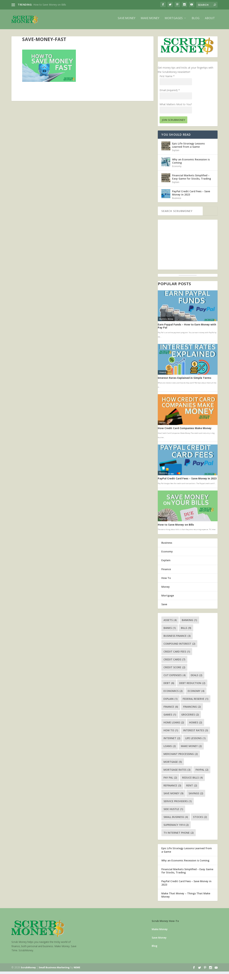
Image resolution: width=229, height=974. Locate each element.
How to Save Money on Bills (49, 4)
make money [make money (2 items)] (191, 748)
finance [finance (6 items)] (171, 709)
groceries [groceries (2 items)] (190, 717)
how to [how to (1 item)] (171, 732)
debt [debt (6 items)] (169, 685)
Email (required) (170, 92)
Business (176, 200)
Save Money (126, 21)
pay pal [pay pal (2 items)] (170, 780)
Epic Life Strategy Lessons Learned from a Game (188, 147)
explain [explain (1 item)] (170, 701)
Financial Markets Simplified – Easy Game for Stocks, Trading (191, 179)
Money (165, 589)
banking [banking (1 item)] (189, 622)
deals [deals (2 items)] (196, 677)
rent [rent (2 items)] (191, 788)
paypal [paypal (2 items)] (202, 772)
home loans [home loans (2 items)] (174, 725)
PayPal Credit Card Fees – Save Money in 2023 (191, 195)
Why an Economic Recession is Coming (191, 163)
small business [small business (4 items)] (176, 819)
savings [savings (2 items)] (196, 795)
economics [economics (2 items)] (173, 693)
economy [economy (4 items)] (196, 693)
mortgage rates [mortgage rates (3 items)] (177, 772)
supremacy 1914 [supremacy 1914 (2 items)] (176, 827)
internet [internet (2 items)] (172, 740)
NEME (77, 969)
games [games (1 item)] (170, 717)
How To (166, 580)
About (210, 21)
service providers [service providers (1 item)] (178, 803)
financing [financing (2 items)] (192, 709)
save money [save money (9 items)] (173, 795)
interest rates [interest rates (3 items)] (195, 732)
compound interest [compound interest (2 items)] (179, 646)
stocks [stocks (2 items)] (200, 819)
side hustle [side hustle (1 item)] (173, 811)
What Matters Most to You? (176, 106)
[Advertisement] (188, 247)
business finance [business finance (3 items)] (177, 638)
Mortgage (167, 598)
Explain (175, 152)
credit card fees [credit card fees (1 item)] (177, 654)
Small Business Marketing (54, 969)
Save (164, 606)
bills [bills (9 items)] (186, 630)
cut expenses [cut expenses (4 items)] (175, 677)
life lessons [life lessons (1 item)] (195, 740)
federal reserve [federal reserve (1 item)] (195, 701)
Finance (166, 571)
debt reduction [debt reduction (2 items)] (192, 685)
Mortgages (174, 21)
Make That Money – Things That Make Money (185, 897)
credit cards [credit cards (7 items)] (174, 662)
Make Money (150, 21)
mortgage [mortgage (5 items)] (173, 764)
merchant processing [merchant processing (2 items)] (181, 756)
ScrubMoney (28, 969)
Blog (195, 21)
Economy (176, 168)
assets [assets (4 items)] (170, 622)
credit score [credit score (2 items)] (174, 669)
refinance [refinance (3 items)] (172, 788)
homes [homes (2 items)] (195, 725)
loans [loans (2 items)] (170, 748)
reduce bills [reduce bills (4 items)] (192, 780)
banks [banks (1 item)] (170, 630)
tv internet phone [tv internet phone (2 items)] (179, 835)
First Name (167, 78)
